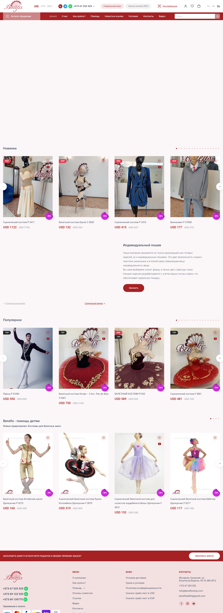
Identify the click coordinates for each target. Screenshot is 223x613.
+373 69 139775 (13, 599)
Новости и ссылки (114, 16)
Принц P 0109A (11, 393)
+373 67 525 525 (83, 6)
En (208, 6)
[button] (176, 148)
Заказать (133, 288)
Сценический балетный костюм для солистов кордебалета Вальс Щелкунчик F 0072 (138, 503)
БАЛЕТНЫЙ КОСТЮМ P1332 (130, 393)
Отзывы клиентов (82, 593)
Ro (213, 6)
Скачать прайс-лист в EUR (140, 598)
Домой (53, 16)
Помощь (95, 16)
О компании (79, 577)
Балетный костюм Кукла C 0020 (76, 222)
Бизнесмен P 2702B (181, 222)
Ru (218, 6)
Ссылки (76, 598)
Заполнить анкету (204, 556)
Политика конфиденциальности (144, 588)
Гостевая (133, 16)
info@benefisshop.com (191, 590)
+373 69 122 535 (13, 593)
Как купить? (79, 16)
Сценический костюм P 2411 (19, 222)
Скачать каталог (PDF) (138, 6)
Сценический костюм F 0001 (186, 393)
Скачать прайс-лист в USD (140, 593)
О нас (65, 16)
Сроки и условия (135, 583)
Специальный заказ (112, 6)
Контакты (148, 16)
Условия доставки (136, 577)
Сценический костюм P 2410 (130, 222)
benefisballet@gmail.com (192, 596)
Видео (162, 16)
